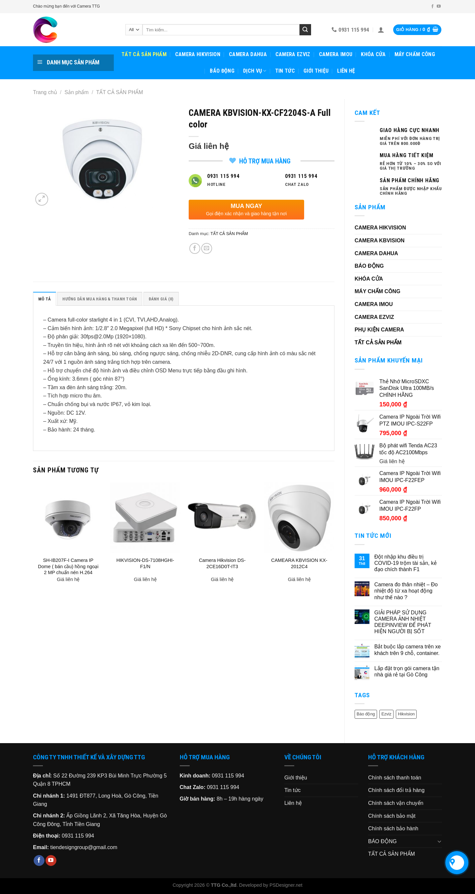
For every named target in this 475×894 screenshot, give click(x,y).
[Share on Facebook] (194, 248)
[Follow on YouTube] (439, 6)
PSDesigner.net (285, 885)
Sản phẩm (77, 92)
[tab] (44, 299)
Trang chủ (45, 92)
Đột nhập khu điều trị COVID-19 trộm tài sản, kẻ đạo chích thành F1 (405, 563)
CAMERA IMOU (336, 54)
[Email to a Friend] (206, 248)
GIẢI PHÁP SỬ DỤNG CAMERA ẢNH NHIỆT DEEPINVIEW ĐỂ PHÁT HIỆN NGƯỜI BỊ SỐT (402, 622)
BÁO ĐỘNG (222, 71)
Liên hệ (346, 71)
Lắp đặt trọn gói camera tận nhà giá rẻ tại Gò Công (406, 671)
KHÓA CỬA (373, 54)
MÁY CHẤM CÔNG (415, 54)
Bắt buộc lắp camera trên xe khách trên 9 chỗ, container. (407, 650)
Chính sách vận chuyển (395, 803)
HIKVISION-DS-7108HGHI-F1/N (145, 563)
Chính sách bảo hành (393, 828)
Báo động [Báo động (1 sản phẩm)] (366, 713)
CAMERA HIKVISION (197, 54)
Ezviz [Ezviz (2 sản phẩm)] (386, 713)
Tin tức (285, 71)
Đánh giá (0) (161, 298)
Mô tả (44, 298)
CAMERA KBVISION (379, 240)
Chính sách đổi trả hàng (396, 790)
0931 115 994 (78, 836)
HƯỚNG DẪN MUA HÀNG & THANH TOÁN (99, 298)
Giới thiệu (316, 71)
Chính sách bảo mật (391, 816)
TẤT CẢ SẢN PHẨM (144, 54)
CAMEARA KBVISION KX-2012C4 (299, 563)
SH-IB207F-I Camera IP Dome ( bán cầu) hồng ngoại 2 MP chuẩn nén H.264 (68, 566)
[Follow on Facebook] (432, 6)
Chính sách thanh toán (394, 777)
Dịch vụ (255, 71)
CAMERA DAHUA (248, 54)
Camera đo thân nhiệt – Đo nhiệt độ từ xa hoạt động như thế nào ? (406, 591)
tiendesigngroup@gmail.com (83, 847)
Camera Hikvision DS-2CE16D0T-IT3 (222, 563)
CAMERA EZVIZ (292, 54)
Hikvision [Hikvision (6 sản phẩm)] (406, 713)
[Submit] (305, 29)
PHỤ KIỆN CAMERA (379, 329)
